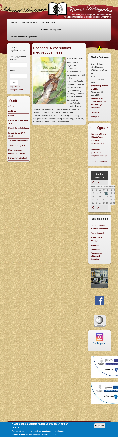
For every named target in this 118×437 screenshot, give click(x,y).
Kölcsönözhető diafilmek (18, 128)
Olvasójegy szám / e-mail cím (18, 58)
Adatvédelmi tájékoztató (18, 146)
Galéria (11, 116)
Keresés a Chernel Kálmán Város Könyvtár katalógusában (99, 138)
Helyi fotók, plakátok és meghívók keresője (99, 152)
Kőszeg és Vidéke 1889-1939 (18, 122)
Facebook (95, 112)
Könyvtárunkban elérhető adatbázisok (17, 151)
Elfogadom (99, 426)
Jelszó (12, 71)
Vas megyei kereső (99, 162)
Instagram (95, 117)
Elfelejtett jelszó (16, 90)
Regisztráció (15, 87)
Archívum (12, 111)
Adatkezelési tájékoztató (18, 141)
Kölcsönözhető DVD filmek (16, 134)
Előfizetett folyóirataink (17, 158)
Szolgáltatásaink (48, 22)
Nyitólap (14, 22)
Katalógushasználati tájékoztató (24, 37)
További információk (48, 434)
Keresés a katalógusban (51, 30)
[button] (49, 80)
